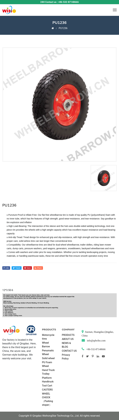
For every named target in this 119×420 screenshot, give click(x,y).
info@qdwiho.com (96, 340)
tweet (16, 268)
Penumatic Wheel (48, 352)
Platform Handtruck (47, 379)
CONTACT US (69, 350)
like (6, 268)
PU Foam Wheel (47, 364)
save (27, 268)
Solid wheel (48, 358)
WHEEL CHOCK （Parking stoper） (47, 399)
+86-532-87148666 (96, 349)
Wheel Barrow (46, 344)
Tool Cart (47, 385)
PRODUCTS (68, 335)
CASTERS (47, 389)
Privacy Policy (66, 356)
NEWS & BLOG (66, 345)
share (38, 268)
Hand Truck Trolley (48, 372)
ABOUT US (68, 339)
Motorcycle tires (48, 337)
